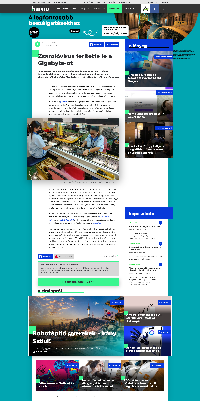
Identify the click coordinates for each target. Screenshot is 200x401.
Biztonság (114, 9)
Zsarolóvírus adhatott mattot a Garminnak (145, 248)
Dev (74, 9)
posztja (63, 102)
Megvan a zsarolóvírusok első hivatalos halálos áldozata (144, 269)
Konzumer (128, 9)
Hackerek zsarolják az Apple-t (144, 226)
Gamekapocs (60, 2)
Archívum (88, 2)
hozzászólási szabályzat (81, 397)
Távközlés (99, 9)
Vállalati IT (62, 9)
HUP (49, 2)
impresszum (43, 397)
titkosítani (97, 223)
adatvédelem (96, 397)
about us (106, 397)
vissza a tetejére (107, 256)
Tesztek (101, 2)
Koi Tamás (52, 43)
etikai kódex (66, 397)
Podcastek (124, 2)
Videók (112, 2)
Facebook (96, 44)
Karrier (164, 2)
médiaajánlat (54, 397)
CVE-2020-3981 (66, 220)
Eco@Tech (84, 9)
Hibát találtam (63, 256)
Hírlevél (152, 2)
